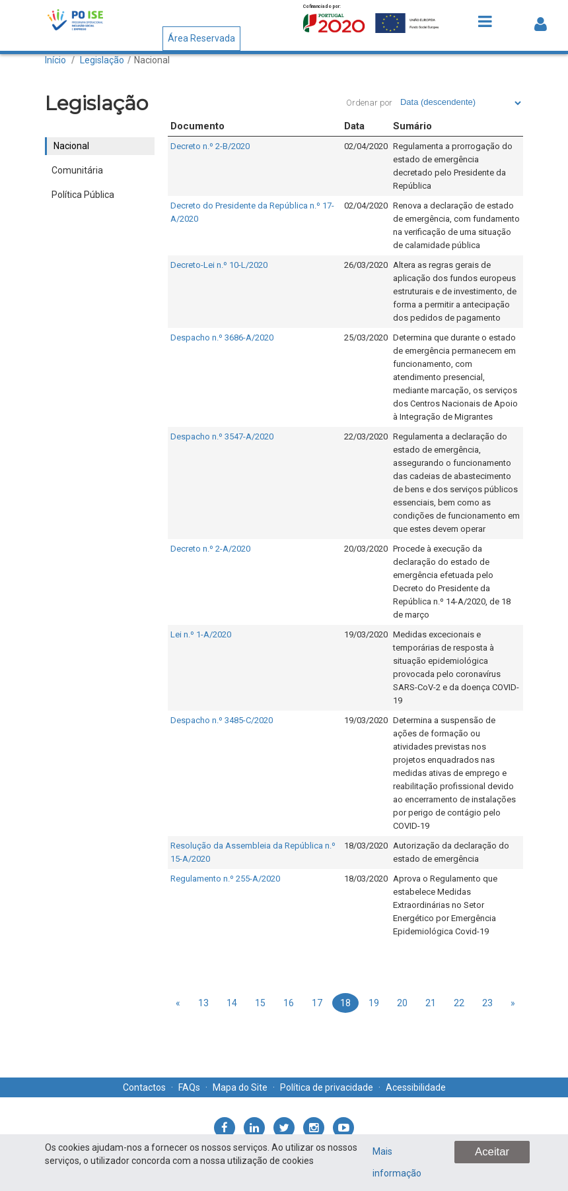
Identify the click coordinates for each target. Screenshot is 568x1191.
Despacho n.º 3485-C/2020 (221, 720)
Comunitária (77, 170)
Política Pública (83, 194)
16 (288, 1003)
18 (345, 1003)
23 (487, 1003)
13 (203, 1003)
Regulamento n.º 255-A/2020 (225, 879)
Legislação (102, 60)
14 (232, 1003)
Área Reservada (201, 38)
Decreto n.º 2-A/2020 (210, 549)
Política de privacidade (326, 1087)
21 (430, 1003)
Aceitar (492, 1151)
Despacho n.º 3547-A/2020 (221, 436)
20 (402, 1003)
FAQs (189, 1087)
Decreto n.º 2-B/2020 (210, 146)
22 (459, 1003)
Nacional (152, 60)
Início (55, 60)
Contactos (144, 1087)
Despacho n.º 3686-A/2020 (221, 337)
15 (260, 1003)
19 (374, 1003)
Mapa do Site (240, 1087)
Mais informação (397, 1162)
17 (317, 1003)
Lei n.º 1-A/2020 (200, 634)
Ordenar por (369, 103)
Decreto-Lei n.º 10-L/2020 (218, 265)
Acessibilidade (416, 1087)
